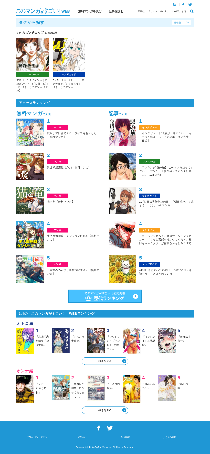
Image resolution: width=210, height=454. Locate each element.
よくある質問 (170, 437)
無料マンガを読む (90, 11)
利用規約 (125, 437)
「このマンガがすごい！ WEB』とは (167, 11)
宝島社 (141, 11)
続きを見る (105, 361)
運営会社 (82, 437)
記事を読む (116, 11)
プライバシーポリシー (38, 437)
